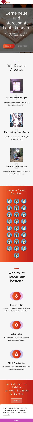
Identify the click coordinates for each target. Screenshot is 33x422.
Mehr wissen (23, 46)
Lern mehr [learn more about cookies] (6, 415)
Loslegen (8, 46)
